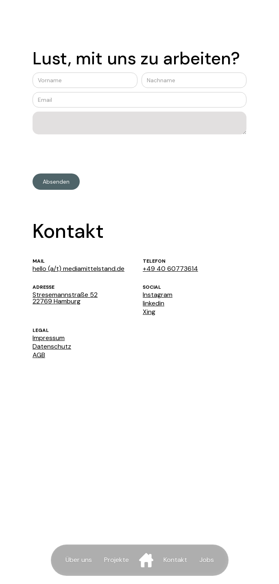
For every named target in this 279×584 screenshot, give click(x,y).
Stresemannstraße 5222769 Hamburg (65, 298)
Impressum (49, 338)
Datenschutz (52, 346)
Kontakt (175, 559)
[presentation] (94, 154)
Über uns (78, 559)
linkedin (153, 303)
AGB (39, 355)
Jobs (206, 559)
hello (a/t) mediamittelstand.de (78, 269)
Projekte (116, 559)
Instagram (157, 295)
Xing (149, 312)
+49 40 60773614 (170, 269)
